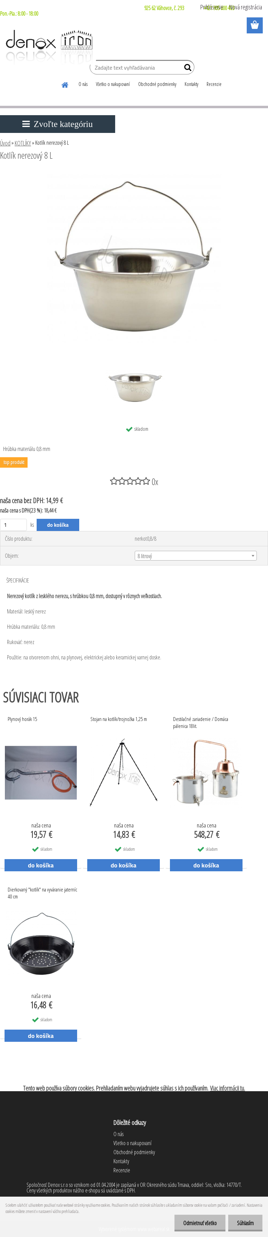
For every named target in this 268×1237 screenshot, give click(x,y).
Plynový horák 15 (22, 718)
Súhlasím (245, 1223)
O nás (83, 84)
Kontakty (191, 84)
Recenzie (214, 84)
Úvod (5, 143)
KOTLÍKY (23, 143)
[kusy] (13, 525)
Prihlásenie (211, 7)
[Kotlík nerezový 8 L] (134, 174)
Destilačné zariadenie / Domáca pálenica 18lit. (200, 722)
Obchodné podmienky (157, 84)
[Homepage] (65, 84)
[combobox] (195, 556)
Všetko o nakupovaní (113, 84)
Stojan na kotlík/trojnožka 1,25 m (118, 718)
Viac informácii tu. (227, 1088)
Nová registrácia (245, 7)
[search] (186, 69)
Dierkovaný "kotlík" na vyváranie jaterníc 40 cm (42, 893)
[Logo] (48, 47)
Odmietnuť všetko (200, 1223)
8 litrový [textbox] (145, 556)
